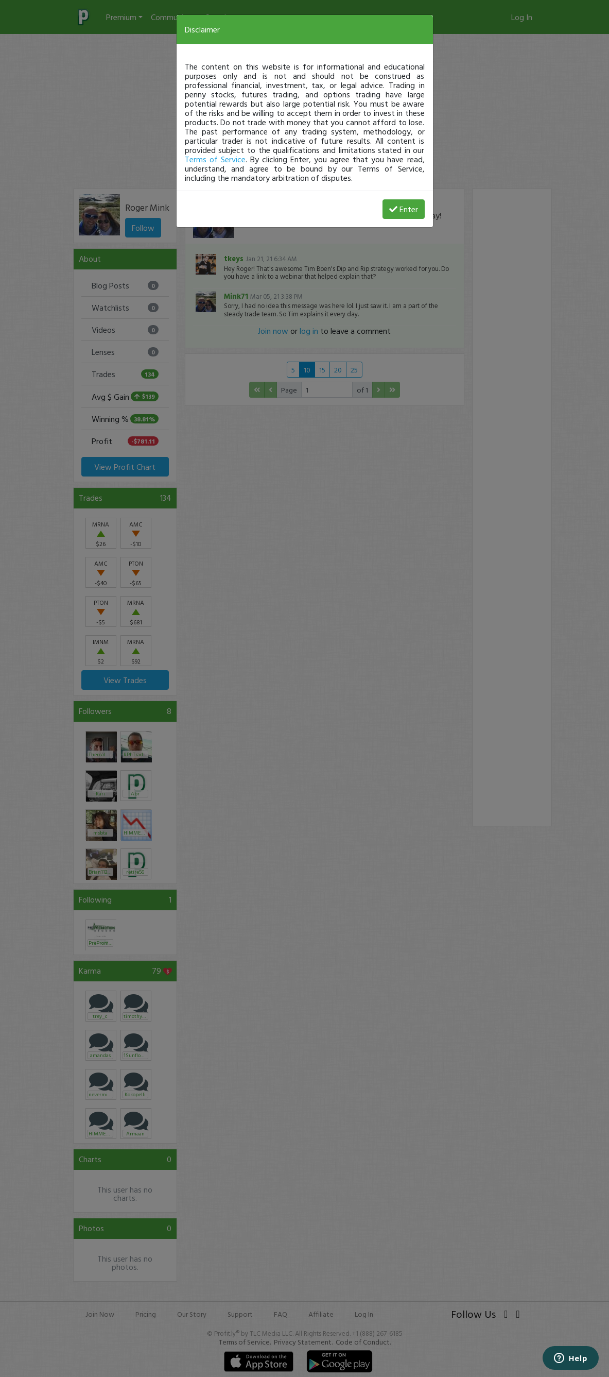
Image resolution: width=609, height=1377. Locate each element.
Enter (403, 209)
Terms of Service (215, 159)
